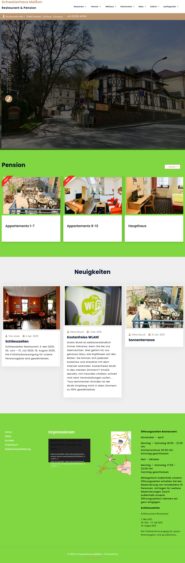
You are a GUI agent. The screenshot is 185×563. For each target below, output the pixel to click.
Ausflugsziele (169, 6)
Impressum (11, 444)
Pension (94, 6)
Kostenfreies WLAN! (83, 337)
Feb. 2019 (95, 332)
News (141, 6)
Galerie (153, 6)
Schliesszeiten (17, 341)
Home (8, 432)
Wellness (110, 6)
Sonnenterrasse (142, 340)
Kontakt (9, 440)
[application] (69, 450)
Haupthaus (137, 226)
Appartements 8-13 (82, 226)
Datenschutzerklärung (18, 449)
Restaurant (79, 6)
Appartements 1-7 (19, 226)
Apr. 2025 (32, 336)
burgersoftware (92, 557)
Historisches (126, 6)
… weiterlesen (172, 166)
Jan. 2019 (157, 334)
